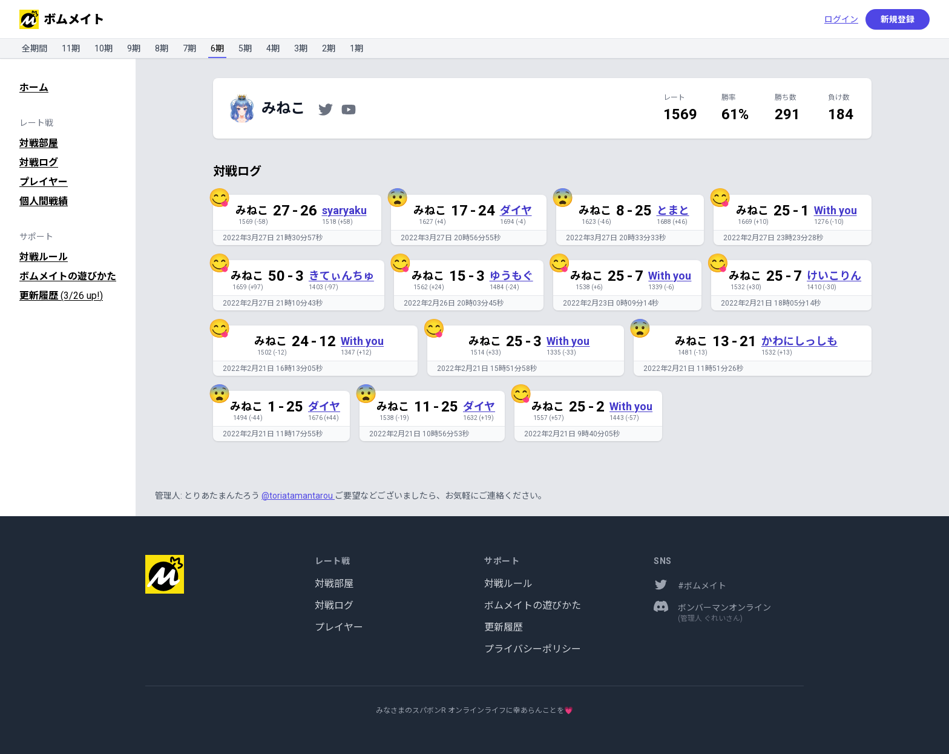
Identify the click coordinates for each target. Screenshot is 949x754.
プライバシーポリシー (532, 649)
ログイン (841, 19)
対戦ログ (38, 162)
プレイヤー (43, 182)
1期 (356, 48)
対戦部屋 (38, 143)
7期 (189, 48)
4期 (273, 48)
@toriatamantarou (298, 495)
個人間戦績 (43, 201)
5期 (245, 48)
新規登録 (898, 19)
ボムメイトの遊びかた (67, 276)
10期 (103, 48)
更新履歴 (61, 295)
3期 (300, 48)
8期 (161, 48)
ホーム (33, 87)
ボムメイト (61, 19)
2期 (328, 48)
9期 (133, 48)
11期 (71, 48)
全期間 (34, 48)
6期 (217, 48)
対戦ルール (43, 257)
